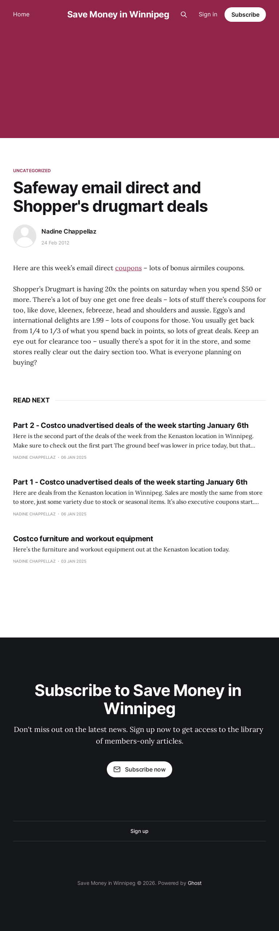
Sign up (139, 831)
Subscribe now (139, 769)
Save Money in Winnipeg (118, 14)
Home (21, 14)
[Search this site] (183, 14)
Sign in (208, 14)
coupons (128, 268)
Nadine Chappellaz (69, 231)
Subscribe (245, 14)
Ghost (195, 883)
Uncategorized (32, 170)
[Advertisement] (139, 83)
